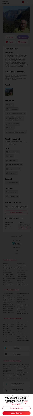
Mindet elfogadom (16, 413)
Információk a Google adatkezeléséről (19, 403)
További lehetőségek (16, 408)
